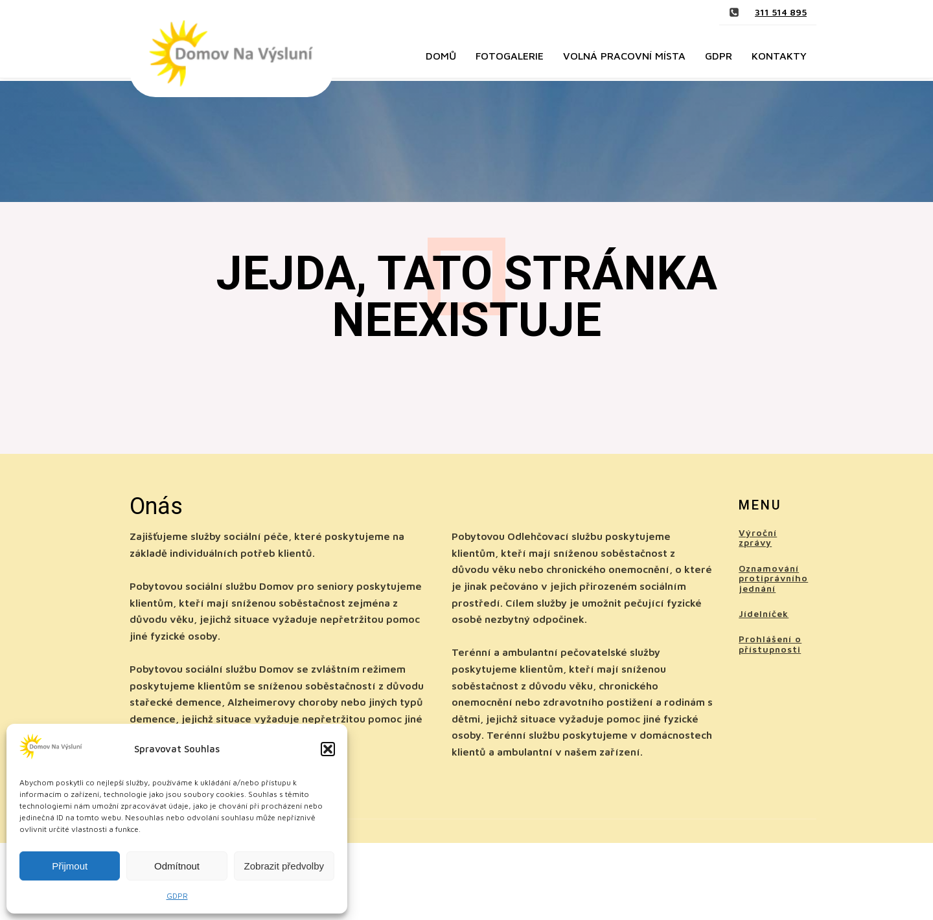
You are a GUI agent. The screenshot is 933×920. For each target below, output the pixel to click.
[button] (327, 749)
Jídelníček (764, 613)
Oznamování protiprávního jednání (773, 578)
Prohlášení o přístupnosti (770, 644)
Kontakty (779, 56)
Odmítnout (177, 865)
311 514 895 (781, 11)
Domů (441, 56)
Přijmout (69, 865)
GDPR (177, 896)
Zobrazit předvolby (284, 865)
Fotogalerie (510, 56)
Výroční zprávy (758, 538)
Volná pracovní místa (624, 56)
